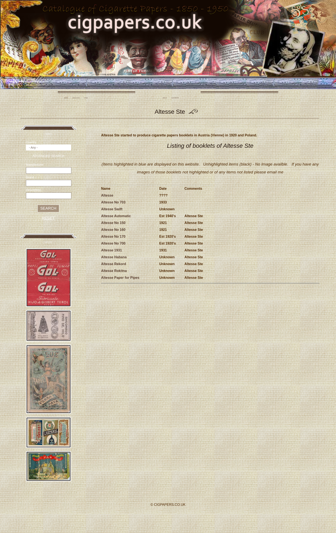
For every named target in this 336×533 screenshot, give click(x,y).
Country (31, 142)
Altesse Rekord (113, 264)
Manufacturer (35, 164)
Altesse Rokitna (114, 271)
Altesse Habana (114, 257)
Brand (30, 177)
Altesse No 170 (113, 236)
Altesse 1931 (111, 250)
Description (33, 190)
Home (66, 98)
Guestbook (175, 98)
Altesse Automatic (116, 216)
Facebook (156, 517)
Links (86, 98)
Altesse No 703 (113, 202)
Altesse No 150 (113, 223)
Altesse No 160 (113, 229)
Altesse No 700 (113, 243)
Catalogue (76, 98)
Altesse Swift (112, 209)
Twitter (167, 517)
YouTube (179, 517)
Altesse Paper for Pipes (120, 277)
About (164, 98)
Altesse (107, 195)
